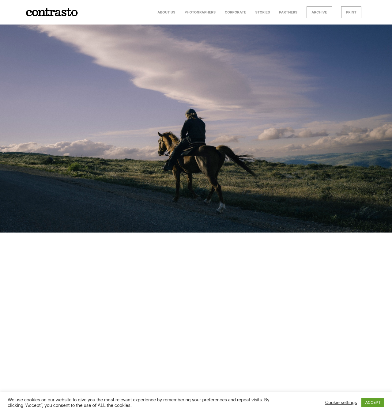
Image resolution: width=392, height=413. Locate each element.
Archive (319, 12)
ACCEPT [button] (373, 402)
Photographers (200, 12)
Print (351, 12)
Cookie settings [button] (341, 402)
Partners (288, 12)
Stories (262, 12)
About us (166, 12)
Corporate (235, 12)
